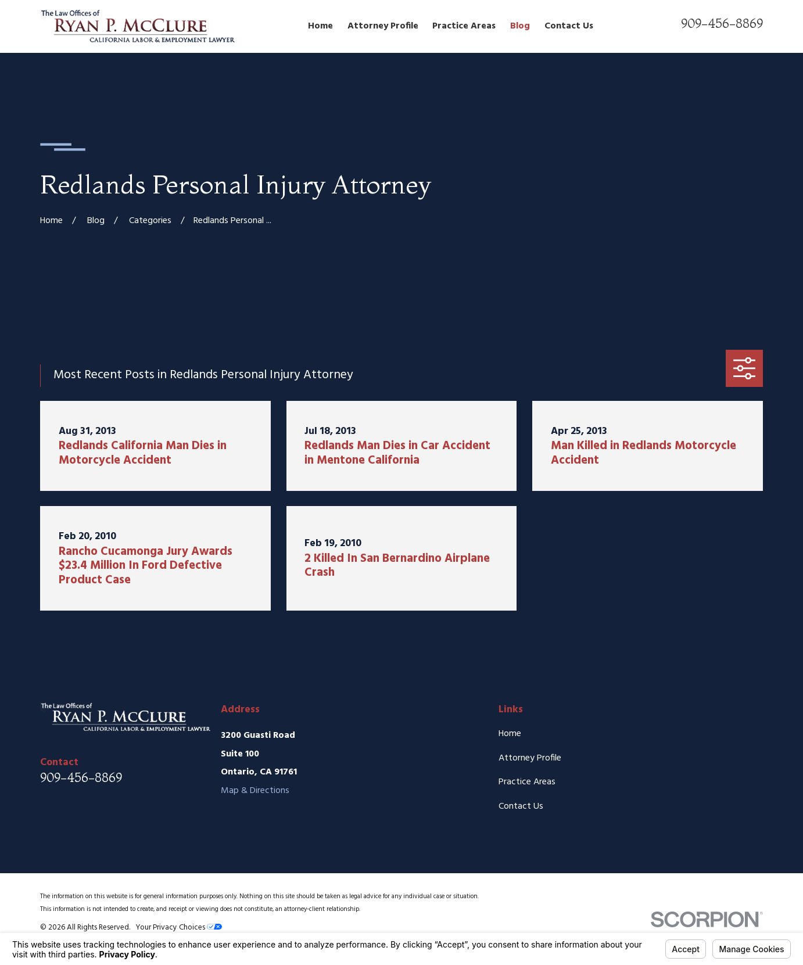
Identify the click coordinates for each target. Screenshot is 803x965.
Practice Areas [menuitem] (464, 26)
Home (510, 733)
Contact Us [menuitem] (568, 26)
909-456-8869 (722, 23)
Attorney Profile (530, 758)
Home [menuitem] (320, 26)
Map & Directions (255, 790)
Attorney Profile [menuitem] (382, 26)
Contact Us (521, 806)
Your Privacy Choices (178, 927)
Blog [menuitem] (520, 26)
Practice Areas (527, 782)
